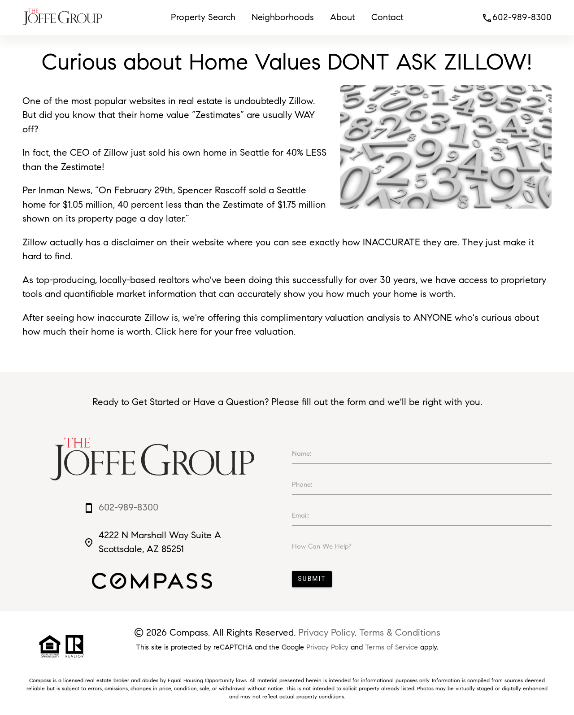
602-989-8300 (517, 17)
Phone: (302, 484)
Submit (312, 578)
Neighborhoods (283, 17)
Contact (387, 17)
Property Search (203, 17)
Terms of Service (391, 647)
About (342, 17)
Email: (300, 515)
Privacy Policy (326, 632)
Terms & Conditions (399, 632)
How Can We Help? (322, 546)
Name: (301, 453)
